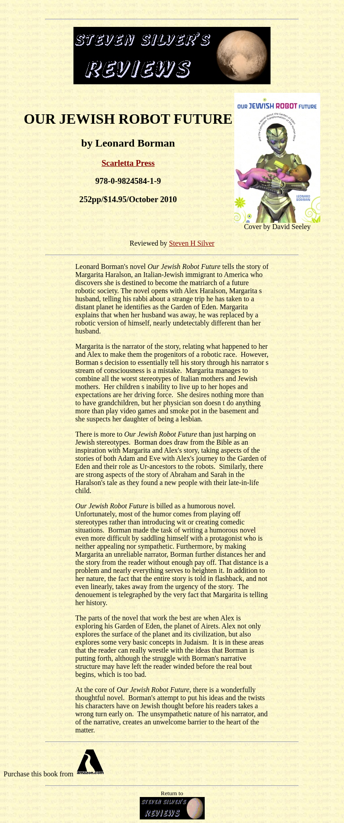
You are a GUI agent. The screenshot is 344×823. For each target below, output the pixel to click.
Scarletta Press (128, 163)
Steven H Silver (191, 243)
